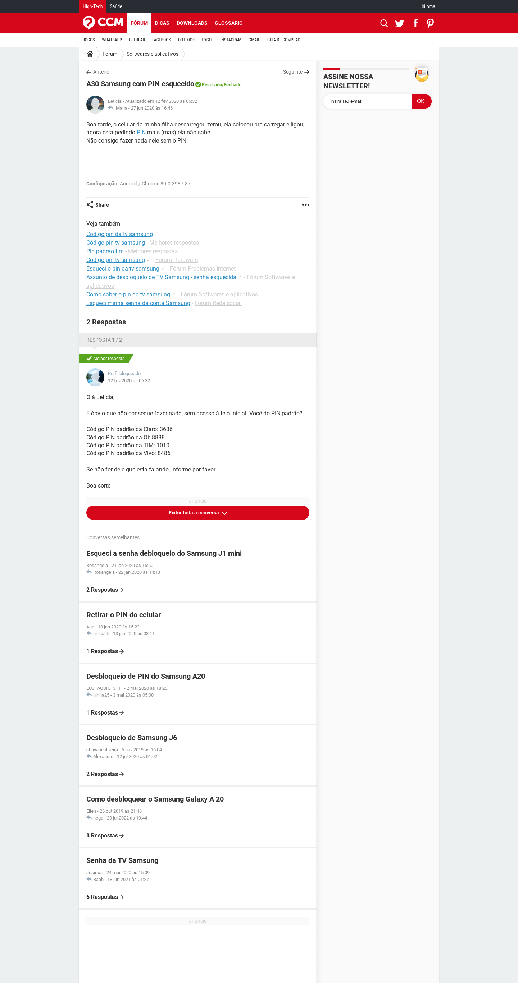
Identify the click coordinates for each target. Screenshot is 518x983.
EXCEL (207, 39)
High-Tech (93, 6)
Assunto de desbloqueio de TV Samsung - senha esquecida (161, 277)
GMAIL (254, 39)
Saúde (116, 6)
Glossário (229, 23)
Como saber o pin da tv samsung (128, 294)
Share (102, 205)
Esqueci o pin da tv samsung (122, 268)
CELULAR (137, 39)
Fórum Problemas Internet (203, 268)
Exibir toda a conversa (194, 513)
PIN (141, 132)
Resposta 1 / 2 (104, 340)
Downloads (192, 23)
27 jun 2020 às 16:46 (152, 108)
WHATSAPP (112, 39)
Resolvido (212, 84)
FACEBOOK (161, 39)
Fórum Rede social (218, 303)
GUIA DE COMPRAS (283, 39)
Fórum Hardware (176, 260)
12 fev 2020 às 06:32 (129, 380)
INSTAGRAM (230, 39)
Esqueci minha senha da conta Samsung (138, 303)
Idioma (428, 6)
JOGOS (89, 39)
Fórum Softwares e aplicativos (219, 294)
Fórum (139, 23)
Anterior (102, 72)
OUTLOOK (186, 39)
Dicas (162, 23)
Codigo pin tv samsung (115, 260)
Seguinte (293, 72)
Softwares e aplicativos (152, 54)
